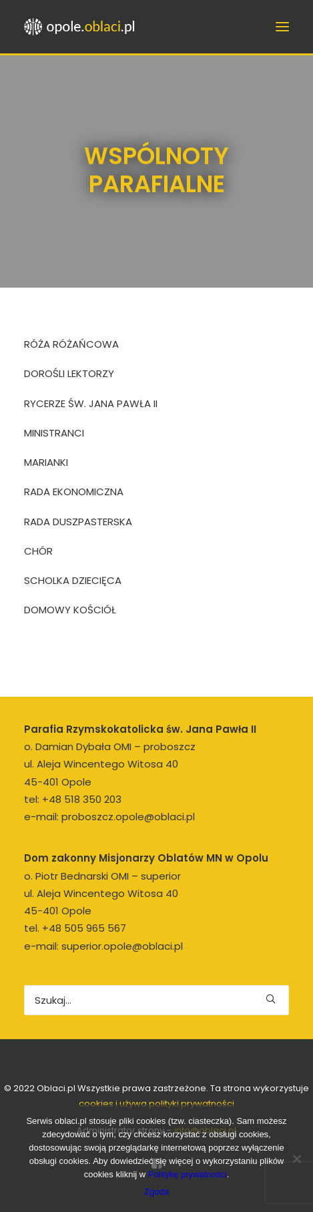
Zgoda (156, 1192)
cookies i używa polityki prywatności (156, 1103)
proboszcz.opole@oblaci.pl (128, 817)
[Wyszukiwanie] (156, 1000)
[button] (271, 999)
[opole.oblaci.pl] (83, 26)
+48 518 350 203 (81, 799)
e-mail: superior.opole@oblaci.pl (103, 946)
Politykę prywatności (187, 1174)
